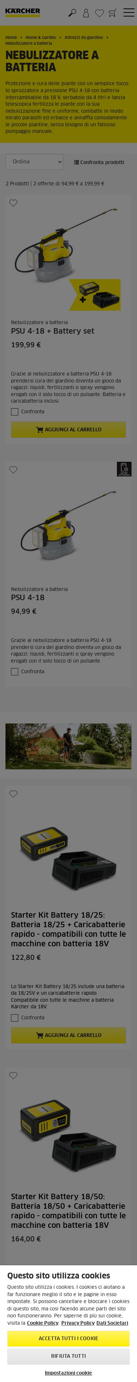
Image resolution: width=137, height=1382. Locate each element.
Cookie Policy (42, 1323)
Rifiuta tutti (68, 1356)
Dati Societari (112, 1323)
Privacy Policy (78, 1323)
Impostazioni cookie (68, 1373)
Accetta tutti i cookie (68, 1338)
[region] (68, 1323)
